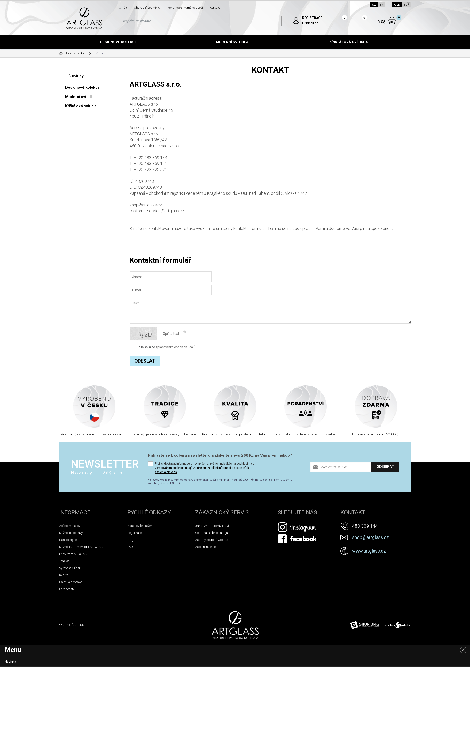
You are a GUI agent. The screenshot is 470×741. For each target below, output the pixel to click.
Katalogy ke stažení (140, 525)
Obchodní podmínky (147, 7)
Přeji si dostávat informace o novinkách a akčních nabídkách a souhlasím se (204, 468)
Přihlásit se (310, 23)
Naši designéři (68, 540)
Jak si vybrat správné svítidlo (214, 525)
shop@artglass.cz (146, 204)
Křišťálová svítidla (348, 42)
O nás (123, 7)
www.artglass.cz (369, 551)
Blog (130, 540)
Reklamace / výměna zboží (185, 7)
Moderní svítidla (232, 42)
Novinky (76, 75)
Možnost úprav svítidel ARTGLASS (81, 547)
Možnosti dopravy (71, 533)
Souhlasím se (166, 347)
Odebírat (385, 466)
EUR (406, 4)
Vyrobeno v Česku (70, 568)
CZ (374, 4)
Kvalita (64, 575)
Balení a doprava (70, 582)
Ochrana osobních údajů (211, 533)
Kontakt (215, 7)
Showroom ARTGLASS (73, 554)
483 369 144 (365, 526)
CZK (397, 4)
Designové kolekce (118, 42)
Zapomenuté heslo (207, 547)
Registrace (134, 533)
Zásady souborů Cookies (211, 540)
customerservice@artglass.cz (157, 210)
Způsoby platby (69, 525)
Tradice (64, 561)
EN (381, 4)
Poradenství (67, 589)
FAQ (130, 547)
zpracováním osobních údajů (175, 347)
